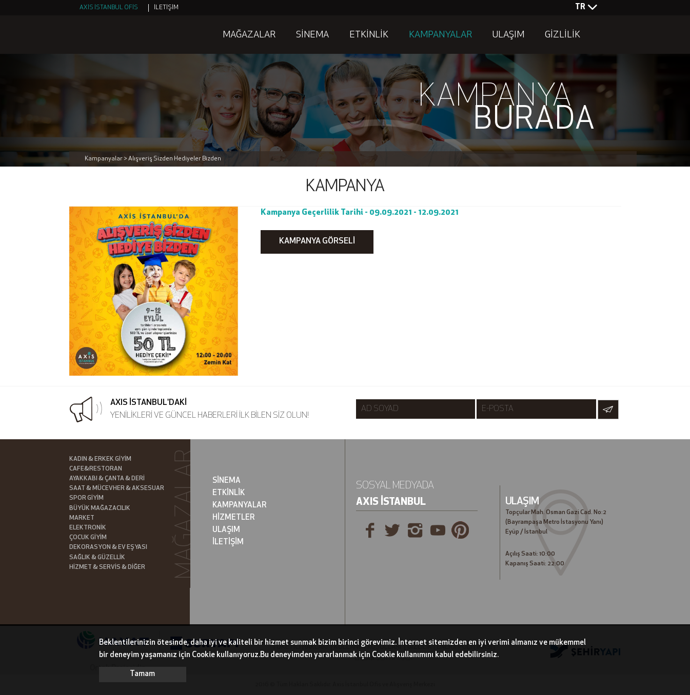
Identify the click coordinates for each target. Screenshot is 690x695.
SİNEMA (312, 35)
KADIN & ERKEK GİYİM (100, 459)
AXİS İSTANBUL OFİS (109, 8)
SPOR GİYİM (86, 498)
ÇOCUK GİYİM (88, 538)
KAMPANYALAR (440, 35)
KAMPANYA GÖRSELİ (317, 241)
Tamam (142, 674)
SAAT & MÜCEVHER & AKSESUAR (116, 488)
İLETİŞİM (166, 8)
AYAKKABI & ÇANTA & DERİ (107, 479)
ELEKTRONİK (87, 528)
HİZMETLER (233, 518)
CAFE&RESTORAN (95, 469)
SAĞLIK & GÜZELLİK (97, 558)
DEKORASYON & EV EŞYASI (108, 547)
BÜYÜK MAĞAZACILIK (99, 508)
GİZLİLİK (562, 35)
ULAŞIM (508, 35)
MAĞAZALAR (249, 35)
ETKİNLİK (368, 35)
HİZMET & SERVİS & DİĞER (107, 567)
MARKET (81, 518)
